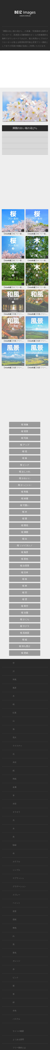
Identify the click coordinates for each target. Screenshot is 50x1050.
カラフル (16, 862)
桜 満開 (24, 532)
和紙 (14, 779)
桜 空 (24, 592)
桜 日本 (24, 572)
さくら (34, 35)
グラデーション (19, 886)
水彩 (14, 804)
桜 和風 (24, 492)
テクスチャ (17, 746)
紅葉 (14, 713)
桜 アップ (24, 445)
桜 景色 (24, 559)
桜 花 (24, 451)
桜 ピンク (24, 465)
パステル (16, 1019)
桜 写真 (24, 438)
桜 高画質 (24, 633)
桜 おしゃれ (24, 472)
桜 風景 (24, 552)
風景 (14, 688)
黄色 (14, 953)
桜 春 (24, 458)
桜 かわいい (24, 478)
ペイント (16, 903)
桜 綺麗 (24, 498)
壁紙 (14, 920)
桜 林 (24, 586)
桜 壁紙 (24, 653)
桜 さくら (24, 619)
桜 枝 (24, 579)
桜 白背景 (24, 566)
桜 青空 (24, 606)
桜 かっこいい (24, 485)
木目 (14, 762)
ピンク (15, 978)
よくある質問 (18, 1039)
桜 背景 (24, 431)
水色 (14, 1011)
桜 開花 (24, 525)
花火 (14, 737)
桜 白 (24, 539)
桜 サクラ (24, 626)
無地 (14, 928)
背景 (14, 911)
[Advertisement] (25, 71)
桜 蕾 (24, 518)
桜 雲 (24, 599)
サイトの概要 (18, 1031)
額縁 (14, 845)
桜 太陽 (24, 612)
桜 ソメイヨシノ (24, 545)
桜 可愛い (24, 505)
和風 (14, 680)
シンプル (16, 870)
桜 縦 (24, 639)
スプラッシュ (18, 878)
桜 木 (24, 512)
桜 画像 (24, 424)
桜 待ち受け (24, 646)
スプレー (16, 895)
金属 (14, 787)
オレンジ (16, 961)
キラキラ (16, 812)
